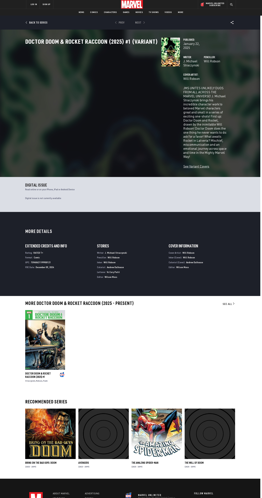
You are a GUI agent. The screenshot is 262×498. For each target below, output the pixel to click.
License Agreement (168, 490)
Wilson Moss (111, 236)
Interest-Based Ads (189, 490)
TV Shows (154, 12)
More (180, 12)
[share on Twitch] (223, 468)
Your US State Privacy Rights (89, 490)
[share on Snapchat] (205, 468)
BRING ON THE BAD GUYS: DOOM (41, 422)
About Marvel (61, 453)
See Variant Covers (101, 125)
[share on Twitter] (205, 461)
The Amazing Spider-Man (145, 422)
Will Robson (164, 72)
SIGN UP (46, 4)
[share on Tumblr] (223, 461)
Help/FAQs (59, 458)
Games (126, 12)
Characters (110, 12)
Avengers (83, 422)
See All (229, 263)
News (81, 12)
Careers (58, 463)
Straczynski (30, 340)
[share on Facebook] (196, 461)
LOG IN (34, 4)
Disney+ (90, 458)
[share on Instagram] (214, 461)
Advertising (92, 453)
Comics (94, 12)
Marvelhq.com (93, 463)
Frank (45, 340)
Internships (60, 467)
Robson (39, 340)
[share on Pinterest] (214, 468)
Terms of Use (52, 490)
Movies (139, 12)
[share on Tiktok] (195, 475)
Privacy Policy (67, 490)
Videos (168, 12)
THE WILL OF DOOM (194, 422)
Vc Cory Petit (113, 231)
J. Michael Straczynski (103, 72)
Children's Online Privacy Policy (142, 490)
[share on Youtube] (195, 468)
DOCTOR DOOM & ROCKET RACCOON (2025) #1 (38, 334)
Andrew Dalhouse (115, 226)
